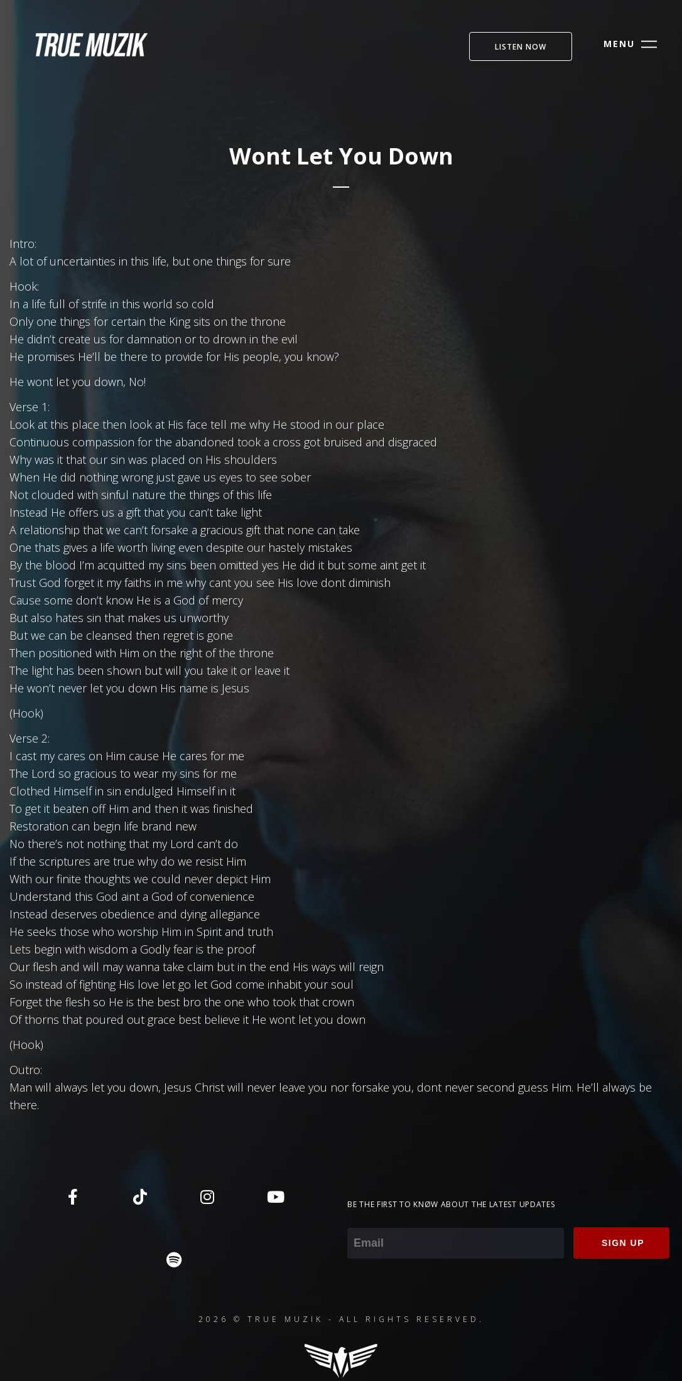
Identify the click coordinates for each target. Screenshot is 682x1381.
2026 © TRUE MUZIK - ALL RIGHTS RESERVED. (341, 1319)
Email (360, 1219)
